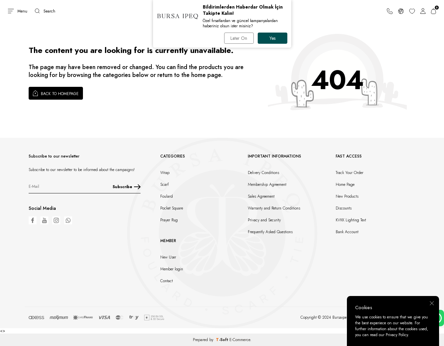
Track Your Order (349, 173)
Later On (238, 38)
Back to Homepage (56, 93)
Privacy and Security (264, 220)
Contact (166, 281)
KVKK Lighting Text (351, 220)
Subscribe (127, 186)
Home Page (345, 184)
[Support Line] (390, 11)
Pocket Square (171, 208)
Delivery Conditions (263, 173)
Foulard (166, 196)
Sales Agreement (261, 196)
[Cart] (433, 11)
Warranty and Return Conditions (274, 208)
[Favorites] (412, 11)
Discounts (344, 208)
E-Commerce (239, 340)
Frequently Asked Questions (270, 232)
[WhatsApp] (68, 220)
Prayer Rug (169, 220)
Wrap (165, 173)
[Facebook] (33, 220)
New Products (347, 196)
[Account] (423, 11)
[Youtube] (44, 220)
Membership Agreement (267, 184)
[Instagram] (56, 220)
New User (168, 257)
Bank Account (347, 232)
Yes (272, 38)
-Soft (222, 340)
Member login (171, 269)
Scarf (164, 184)
